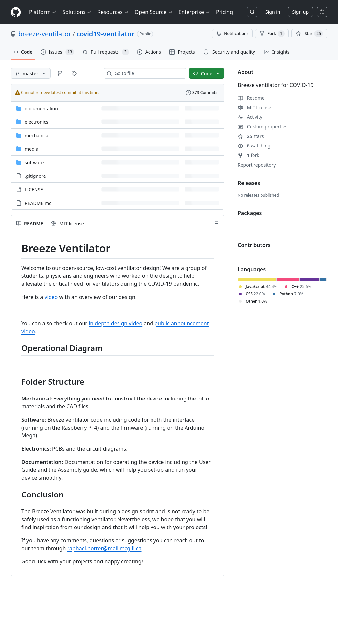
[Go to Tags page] (74, 73)
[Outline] (215, 223)
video (51, 297)
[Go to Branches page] (60, 73)
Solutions (77, 12)
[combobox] (148, 73)
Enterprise (195, 12)
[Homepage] (16, 12)
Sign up (300, 12)
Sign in (272, 12)
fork (248, 155)
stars (251, 136)
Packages (250, 213)
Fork (271, 33)
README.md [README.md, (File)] (38, 203)
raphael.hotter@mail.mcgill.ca (104, 548)
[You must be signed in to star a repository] (309, 33)
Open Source (154, 12)
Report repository (257, 165)
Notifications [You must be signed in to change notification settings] (232, 33)
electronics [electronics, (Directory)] (36, 122)
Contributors (254, 245)
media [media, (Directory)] (31, 149)
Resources (113, 12)
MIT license (254, 107)
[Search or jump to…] (252, 12)
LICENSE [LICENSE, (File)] (34, 189)
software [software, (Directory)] (34, 162)
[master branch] (31, 73)
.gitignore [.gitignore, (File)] (35, 176)
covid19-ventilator (105, 33)
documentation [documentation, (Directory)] (41, 108)
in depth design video (115, 323)
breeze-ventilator (44, 33)
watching (254, 146)
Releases (249, 183)
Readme (251, 98)
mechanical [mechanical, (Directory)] (37, 135)
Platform (43, 12)
